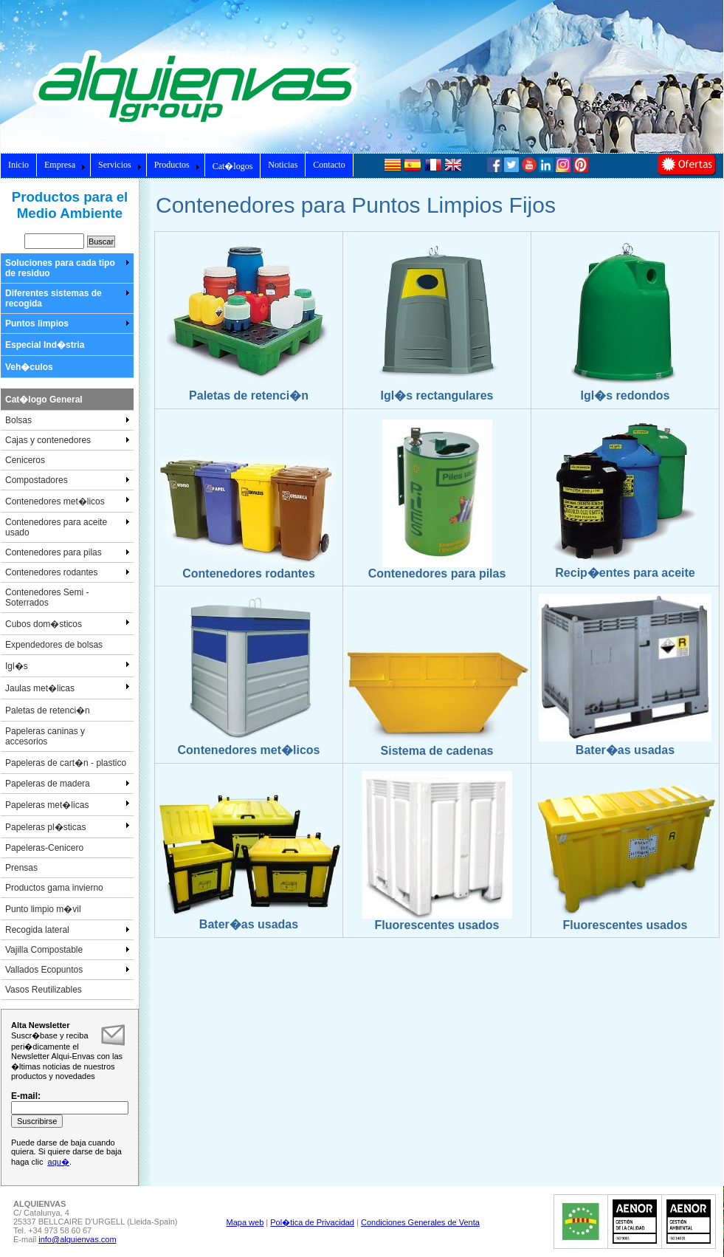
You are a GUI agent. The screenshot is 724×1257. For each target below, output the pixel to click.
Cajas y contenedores (67, 440)
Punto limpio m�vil (43, 909)
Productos (177, 165)
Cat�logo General (44, 399)
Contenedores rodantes (67, 572)
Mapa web (245, 1222)
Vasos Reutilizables (43, 989)
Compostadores (67, 480)
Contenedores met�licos (67, 501)
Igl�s (67, 665)
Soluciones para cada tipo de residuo (67, 268)
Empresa (65, 165)
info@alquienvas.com (77, 1239)
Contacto (329, 165)
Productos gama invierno (54, 888)
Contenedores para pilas (67, 552)
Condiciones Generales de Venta (420, 1222)
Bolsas (67, 420)
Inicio (18, 165)
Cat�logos (233, 166)
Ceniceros (25, 460)
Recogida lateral (67, 930)
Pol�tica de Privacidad (312, 1222)
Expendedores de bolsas (54, 645)
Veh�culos (29, 367)
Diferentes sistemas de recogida (67, 298)
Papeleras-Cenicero (44, 848)
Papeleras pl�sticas (67, 826)
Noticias (282, 165)
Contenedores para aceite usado (67, 527)
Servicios (120, 165)
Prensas (21, 868)
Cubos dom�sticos (67, 623)
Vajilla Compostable (67, 950)
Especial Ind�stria (44, 345)
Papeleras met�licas (67, 804)
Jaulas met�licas (67, 687)
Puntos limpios (67, 323)
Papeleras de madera (67, 783)
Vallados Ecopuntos (67, 970)
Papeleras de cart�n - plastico (65, 763)
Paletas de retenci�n (47, 710)
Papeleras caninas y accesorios (45, 736)
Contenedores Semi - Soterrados (47, 597)
